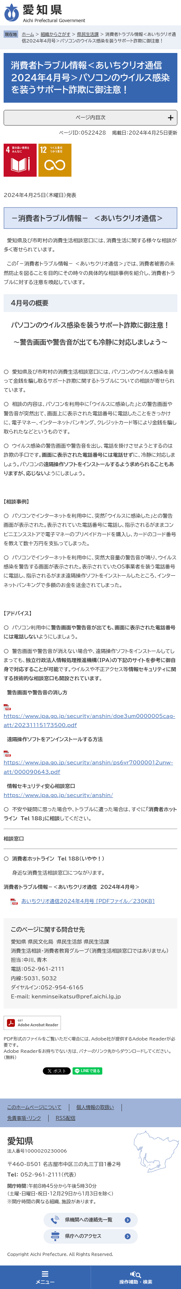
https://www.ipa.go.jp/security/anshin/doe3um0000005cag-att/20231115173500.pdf (89, 721)
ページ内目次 (90, 117)
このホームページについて (34, 1107)
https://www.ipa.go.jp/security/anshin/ (58, 795)
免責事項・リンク (24, 1118)
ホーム (28, 34)
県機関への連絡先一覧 (88, 1220)
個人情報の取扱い (95, 1107)
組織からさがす (55, 34)
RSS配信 (65, 1118)
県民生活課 (88, 34)
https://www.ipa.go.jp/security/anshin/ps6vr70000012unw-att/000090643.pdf (88, 767)
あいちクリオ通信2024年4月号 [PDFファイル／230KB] (88, 901)
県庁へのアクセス (83, 1236)
